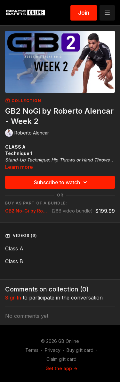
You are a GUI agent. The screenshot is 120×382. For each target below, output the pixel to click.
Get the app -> (61, 368)
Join (83, 12)
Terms (31, 350)
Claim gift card (61, 359)
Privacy (52, 350)
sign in (13, 297)
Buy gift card (80, 350)
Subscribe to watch (61, 182)
